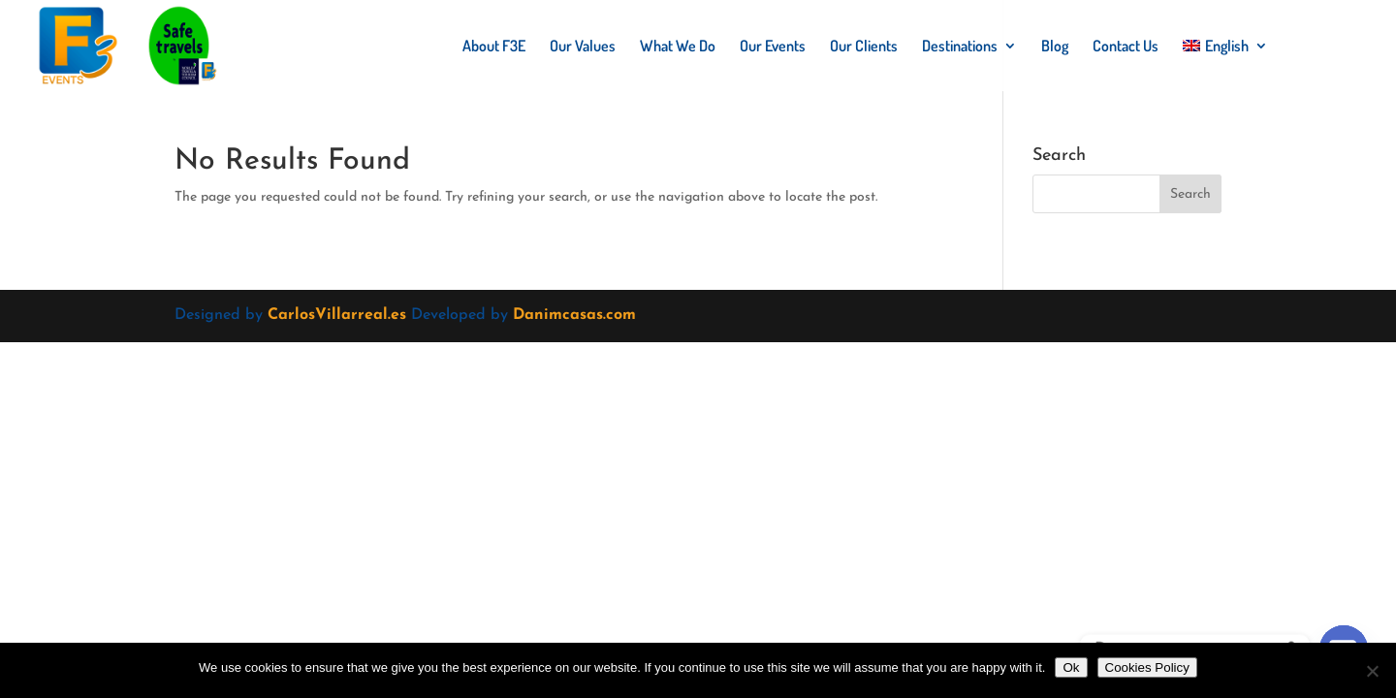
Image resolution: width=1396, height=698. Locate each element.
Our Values (583, 47)
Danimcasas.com (574, 315)
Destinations (960, 47)
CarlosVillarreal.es (337, 315)
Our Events (773, 47)
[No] (1371, 671)
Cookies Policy (1147, 667)
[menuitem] (1225, 65)
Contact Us (1125, 47)
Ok (1071, 667)
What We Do (677, 47)
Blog (1054, 47)
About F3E (493, 47)
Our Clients (864, 47)
